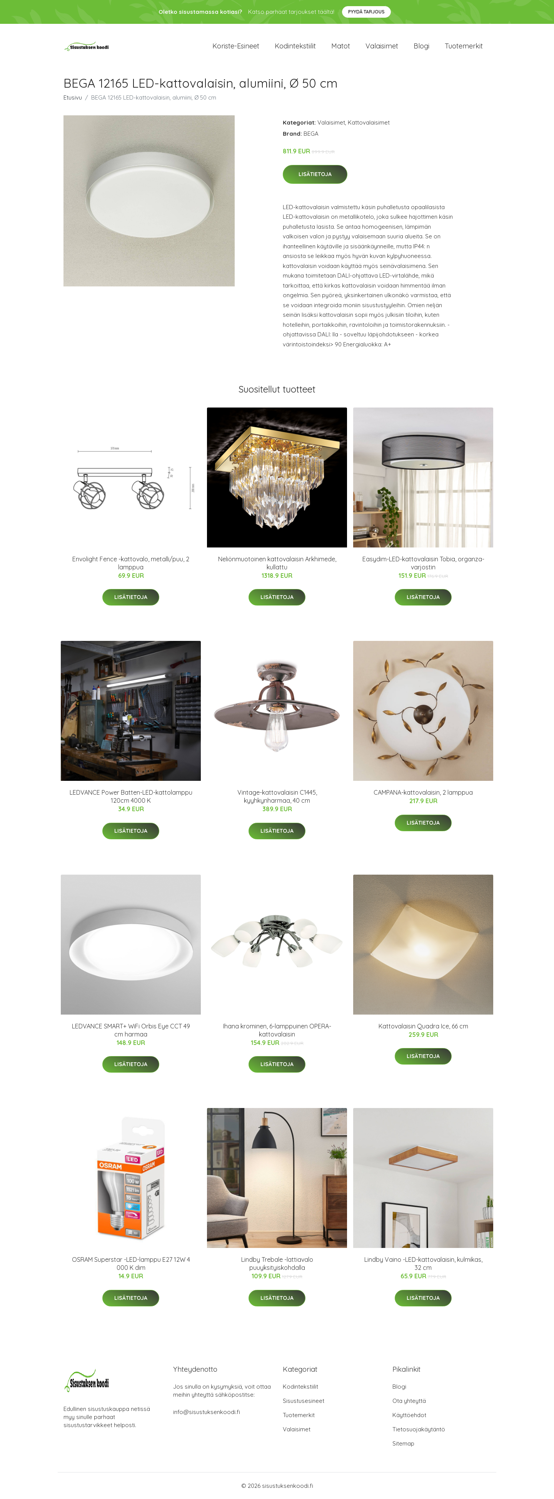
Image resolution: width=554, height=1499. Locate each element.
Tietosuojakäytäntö (418, 1429)
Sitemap (403, 1443)
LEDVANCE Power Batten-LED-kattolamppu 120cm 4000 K (131, 796)
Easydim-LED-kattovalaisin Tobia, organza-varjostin (423, 563)
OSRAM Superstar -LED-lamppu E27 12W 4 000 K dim (131, 1263)
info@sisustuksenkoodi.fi (206, 1412)
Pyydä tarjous (366, 12)
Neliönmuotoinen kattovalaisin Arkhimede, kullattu (277, 563)
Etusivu (72, 97)
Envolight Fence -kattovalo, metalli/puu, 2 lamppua (130, 563)
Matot (340, 46)
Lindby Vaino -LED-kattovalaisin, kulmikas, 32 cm (423, 1263)
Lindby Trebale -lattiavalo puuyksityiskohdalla (277, 1263)
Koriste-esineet (235, 46)
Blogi (421, 46)
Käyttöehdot (409, 1415)
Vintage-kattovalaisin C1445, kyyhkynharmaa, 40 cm (277, 796)
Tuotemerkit (464, 46)
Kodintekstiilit (295, 46)
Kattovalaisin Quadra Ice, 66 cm (423, 1026)
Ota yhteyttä (409, 1400)
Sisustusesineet (303, 1400)
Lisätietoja (315, 174)
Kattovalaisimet (369, 122)
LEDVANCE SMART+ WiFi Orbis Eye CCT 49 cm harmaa (131, 1030)
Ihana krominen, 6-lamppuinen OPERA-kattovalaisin (277, 1030)
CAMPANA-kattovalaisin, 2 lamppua (423, 792)
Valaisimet (381, 46)
